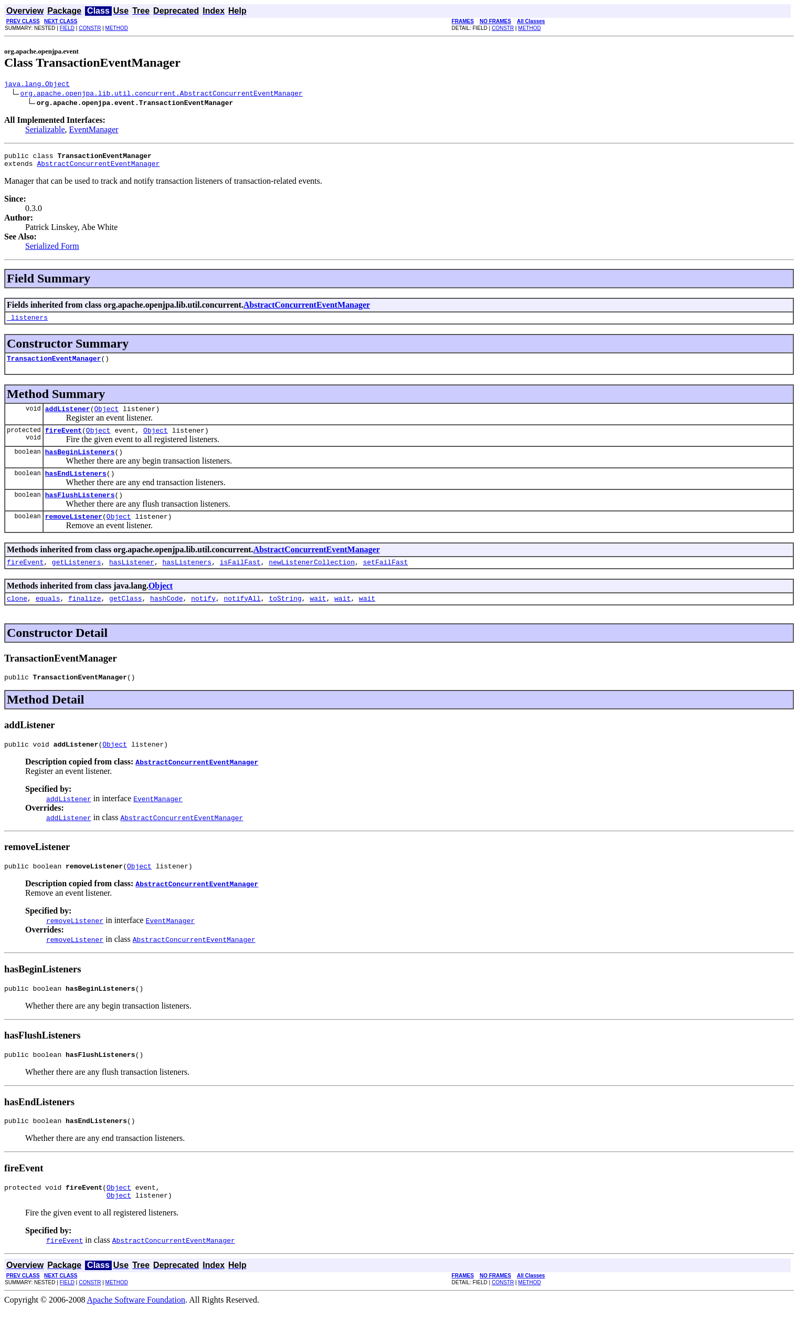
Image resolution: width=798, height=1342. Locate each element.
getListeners (76, 580)
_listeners (27, 323)
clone (17, 618)
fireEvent (63, 441)
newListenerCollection (312, 580)
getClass (125, 618)
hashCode (166, 618)
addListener (67, 418)
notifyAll (242, 618)
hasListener (131, 580)
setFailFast (385, 580)
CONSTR (90, 28)
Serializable (45, 131)
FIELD (67, 28)
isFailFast (240, 580)
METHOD (116, 28)
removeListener (73, 533)
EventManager (94, 131)
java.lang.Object (37, 85)
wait (318, 618)
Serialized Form (52, 250)
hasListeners (186, 580)
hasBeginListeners (80, 464)
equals (48, 618)
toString (285, 618)
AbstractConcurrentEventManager (98, 168)
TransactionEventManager (54, 366)
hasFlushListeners (80, 510)
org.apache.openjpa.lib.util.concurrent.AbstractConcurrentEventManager (161, 94)
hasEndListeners (76, 487)
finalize (84, 618)
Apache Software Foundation (136, 1332)
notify (203, 618)
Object (106, 418)
